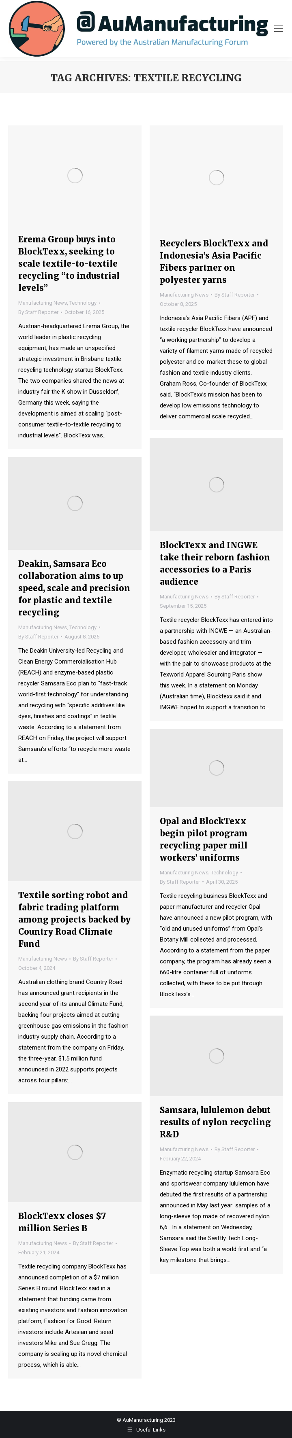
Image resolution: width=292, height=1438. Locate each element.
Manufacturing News (42, 303)
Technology (83, 303)
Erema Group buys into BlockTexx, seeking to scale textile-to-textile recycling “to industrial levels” (69, 263)
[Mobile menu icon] (278, 28)
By (38, 312)
